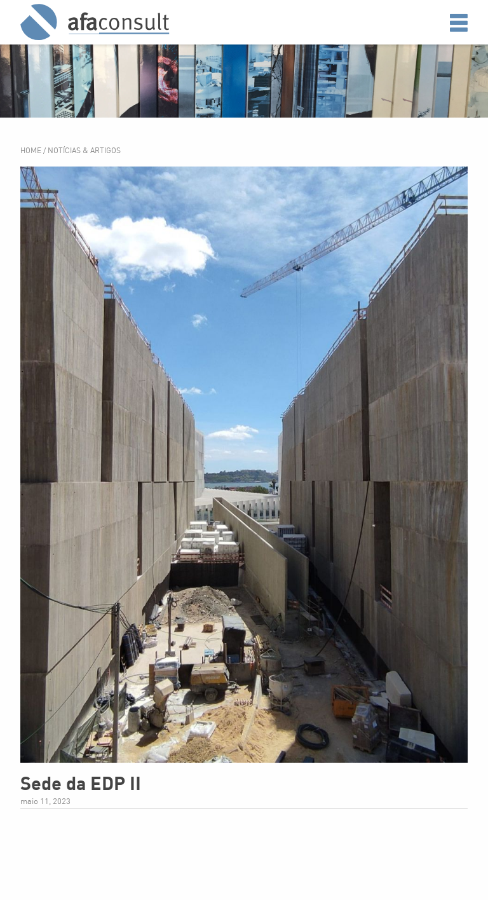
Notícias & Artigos (84, 150)
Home (31, 150)
